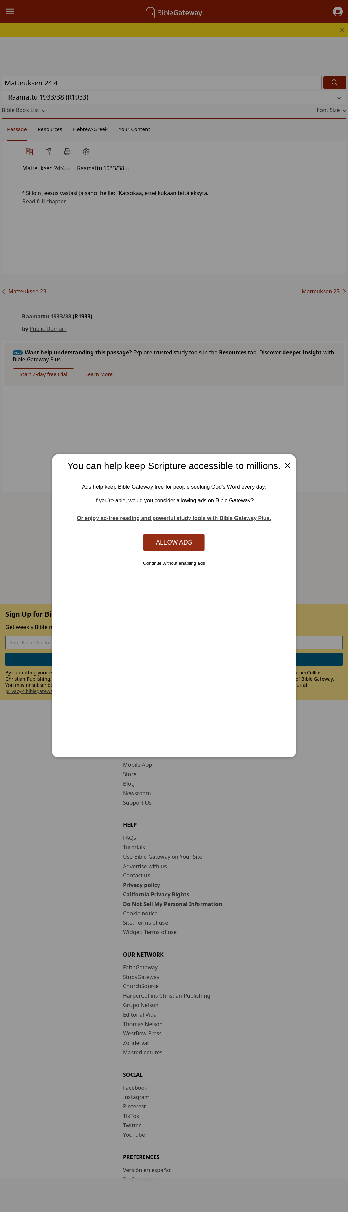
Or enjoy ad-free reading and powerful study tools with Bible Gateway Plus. (174, 518)
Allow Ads (174, 542)
